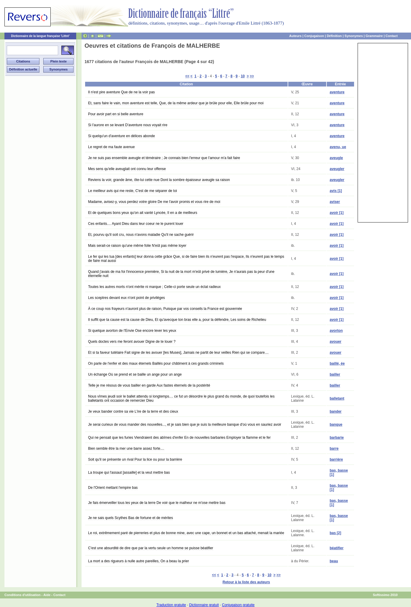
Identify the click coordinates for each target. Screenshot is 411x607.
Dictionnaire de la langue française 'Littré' (40, 36)
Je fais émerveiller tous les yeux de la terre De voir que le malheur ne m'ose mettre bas (156, 503)
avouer (335, 341)
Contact (391, 36)
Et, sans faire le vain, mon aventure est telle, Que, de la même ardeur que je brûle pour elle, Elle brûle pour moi (176, 103)
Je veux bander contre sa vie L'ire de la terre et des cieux (133, 411)
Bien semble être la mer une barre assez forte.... (126, 448)
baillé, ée (337, 363)
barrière (336, 459)
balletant (337, 398)
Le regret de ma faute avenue (111, 147)
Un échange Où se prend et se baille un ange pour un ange (135, 374)
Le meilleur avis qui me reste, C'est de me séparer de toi (132, 191)
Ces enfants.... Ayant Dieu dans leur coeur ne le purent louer (135, 224)
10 (243, 76)
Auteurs (295, 36)
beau (334, 561)
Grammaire (374, 36)
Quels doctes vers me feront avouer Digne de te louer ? (132, 341)
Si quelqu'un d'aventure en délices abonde (121, 136)
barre (334, 448)
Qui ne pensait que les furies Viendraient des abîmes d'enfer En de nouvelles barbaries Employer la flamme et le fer (179, 437)
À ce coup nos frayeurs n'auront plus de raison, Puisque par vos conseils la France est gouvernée (165, 309)
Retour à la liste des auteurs (246, 582)
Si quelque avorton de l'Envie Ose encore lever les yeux (132, 331)
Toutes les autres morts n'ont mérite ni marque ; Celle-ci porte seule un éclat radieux (154, 287)
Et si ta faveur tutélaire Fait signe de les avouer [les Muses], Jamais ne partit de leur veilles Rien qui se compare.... (178, 352)
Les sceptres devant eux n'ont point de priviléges (126, 298)
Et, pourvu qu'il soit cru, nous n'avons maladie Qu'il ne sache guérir (141, 235)
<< (187, 76)
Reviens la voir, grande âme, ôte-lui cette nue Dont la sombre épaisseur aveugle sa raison (159, 180)
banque (336, 424)
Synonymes (354, 36)
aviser (335, 202)
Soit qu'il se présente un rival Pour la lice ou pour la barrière (135, 459)
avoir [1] (337, 213)
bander (336, 411)
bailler (335, 374)
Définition (334, 36)
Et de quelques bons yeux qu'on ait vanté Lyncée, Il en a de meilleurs (142, 213)
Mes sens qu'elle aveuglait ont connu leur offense (127, 169)
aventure (337, 92)
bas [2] (335, 533)
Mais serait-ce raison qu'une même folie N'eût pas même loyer (137, 246)
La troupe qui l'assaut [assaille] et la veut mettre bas (129, 472)
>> (252, 76)
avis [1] (336, 191)
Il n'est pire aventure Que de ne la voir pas (121, 92)
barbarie (337, 437)
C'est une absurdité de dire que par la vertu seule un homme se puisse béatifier (150, 548)
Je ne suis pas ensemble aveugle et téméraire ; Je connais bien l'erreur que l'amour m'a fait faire (164, 158)
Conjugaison (314, 36)
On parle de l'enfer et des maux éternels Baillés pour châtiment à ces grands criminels (156, 363)
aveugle (336, 158)
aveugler (337, 169)
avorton (336, 331)
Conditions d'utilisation (22, 595)
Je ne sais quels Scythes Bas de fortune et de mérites (130, 518)
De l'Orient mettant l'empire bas (113, 488)
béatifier (337, 548)
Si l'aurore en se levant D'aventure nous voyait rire (127, 125)
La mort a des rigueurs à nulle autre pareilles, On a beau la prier (138, 561)
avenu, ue (338, 147)
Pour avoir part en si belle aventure (115, 114)
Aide (46, 595)
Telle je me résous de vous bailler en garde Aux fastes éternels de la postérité (149, 385)
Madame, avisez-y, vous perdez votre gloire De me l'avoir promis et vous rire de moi (154, 202)
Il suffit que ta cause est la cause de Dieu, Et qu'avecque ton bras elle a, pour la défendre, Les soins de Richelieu (177, 320)
